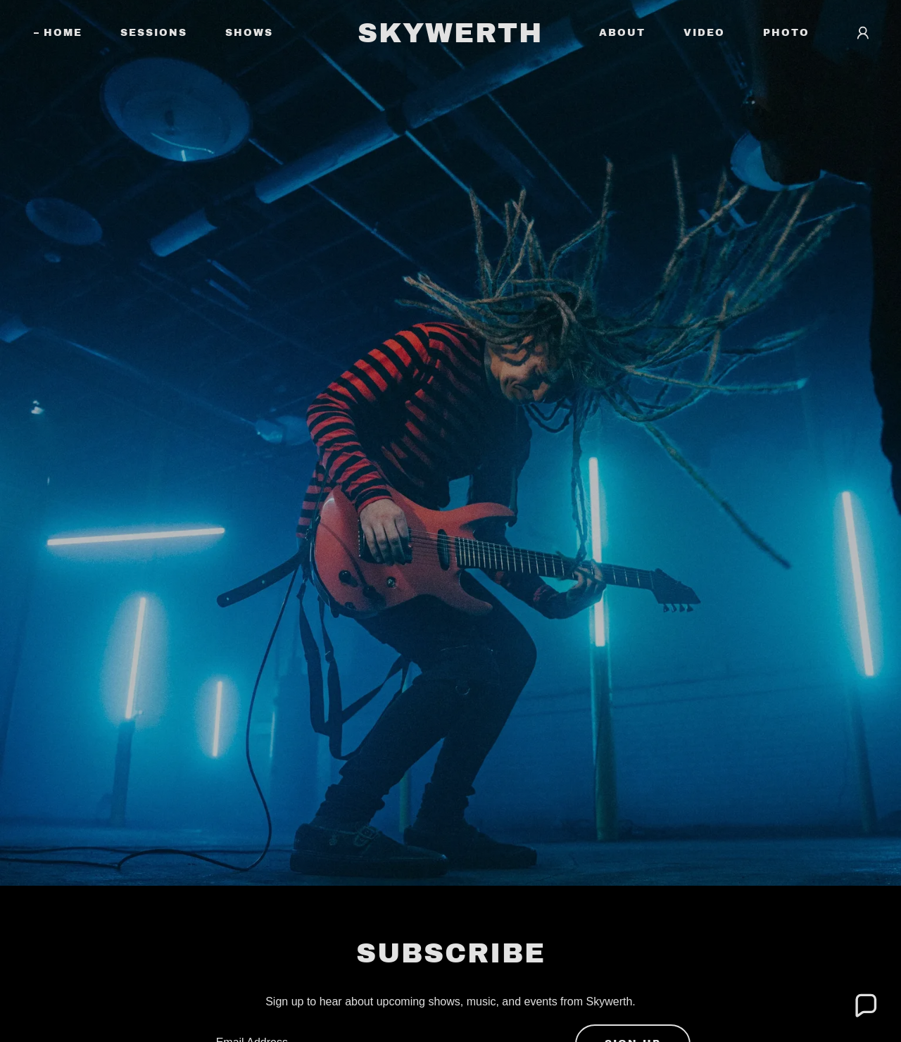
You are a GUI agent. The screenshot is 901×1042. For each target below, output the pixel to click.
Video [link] (704, 32)
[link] (451, 38)
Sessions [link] (153, 32)
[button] (863, 33)
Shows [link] (249, 32)
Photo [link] (786, 32)
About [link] (622, 32)
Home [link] (63, 32)
